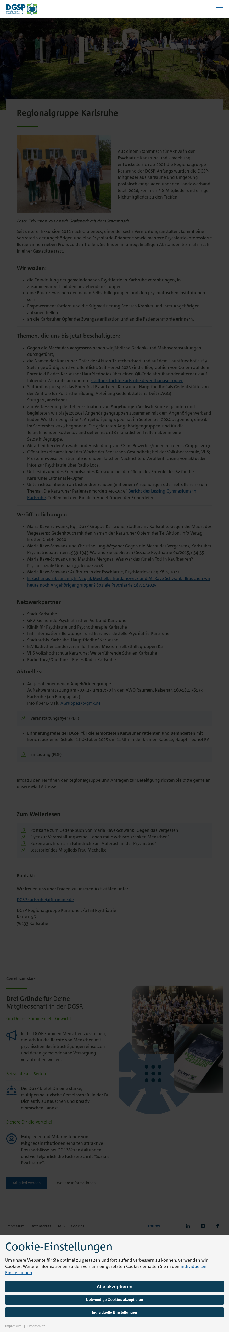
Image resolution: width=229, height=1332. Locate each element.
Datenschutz (36, 1326)
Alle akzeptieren (114, 1286)
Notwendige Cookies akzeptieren (114, 1300)
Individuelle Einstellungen (114, 1312)
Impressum (13, 1326)
